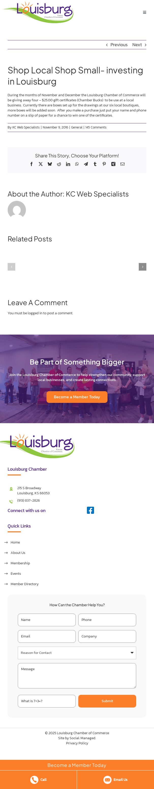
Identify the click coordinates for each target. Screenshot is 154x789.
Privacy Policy (77, 743)
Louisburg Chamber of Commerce (83, 733)
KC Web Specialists (26, 127)
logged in (35, 313)
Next (137, 44)
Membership (20, 563)
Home (15, 542)
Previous (119, 44)
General (76, 127)
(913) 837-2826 (28, 500)
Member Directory (25, 584)
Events (16, 573)
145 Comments (95, 127)
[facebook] (90, 510)
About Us (18, 552)
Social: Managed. (83, 738)
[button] (11, 267)
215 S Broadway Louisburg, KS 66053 (33, 490)
